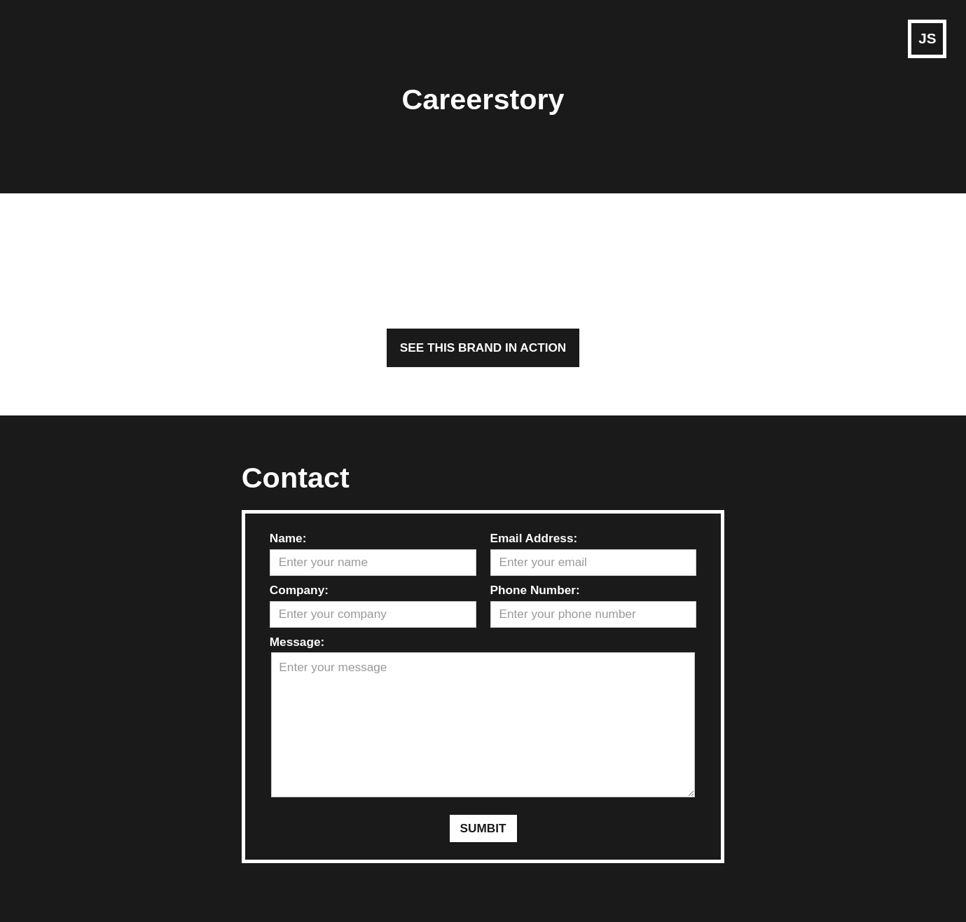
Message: (297, 642)
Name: (288, 538)
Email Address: (534, 538)
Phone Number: (535, 590)
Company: (299, 590)
